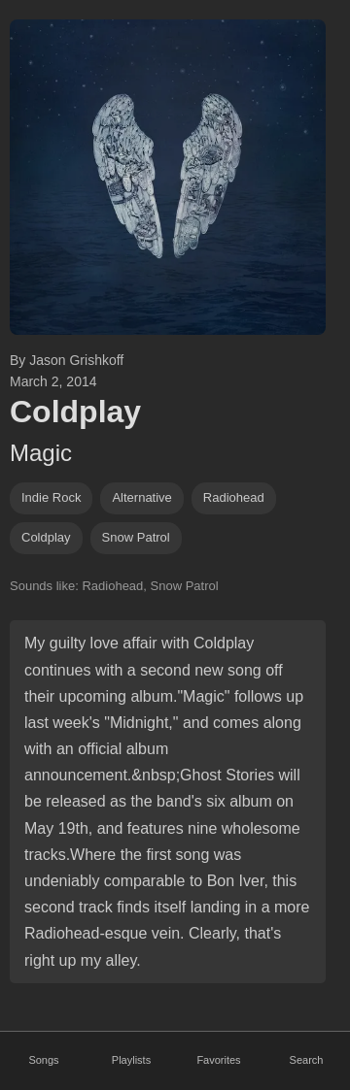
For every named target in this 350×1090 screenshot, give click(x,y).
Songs (43, 1060)
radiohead (233, 497)
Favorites (218, 1060)
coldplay (46, 537)
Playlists (131, 1060)
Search (307, 1060)
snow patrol (136, 537)
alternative (141, 497)
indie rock (51, 497)
